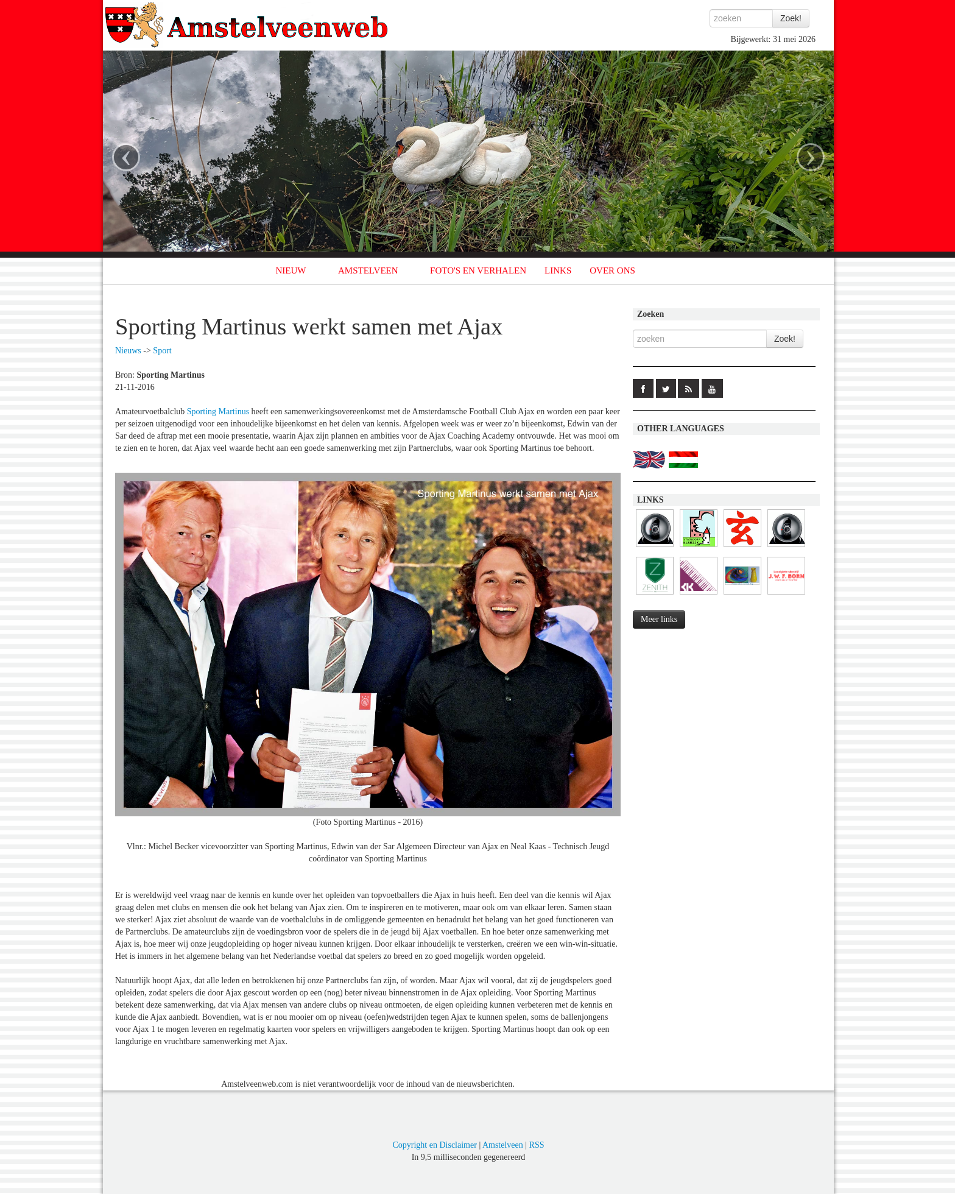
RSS (536, 1145)
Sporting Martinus (218, 411)
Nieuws (128, 350)
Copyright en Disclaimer (434, 1145)
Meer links (659, 619)
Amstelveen (502, 1145)
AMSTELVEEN (368, 270)
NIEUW (291, 270)
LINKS (557, 270)
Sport (162, 350)
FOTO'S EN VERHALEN (478, 270)
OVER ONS (612, 270)
